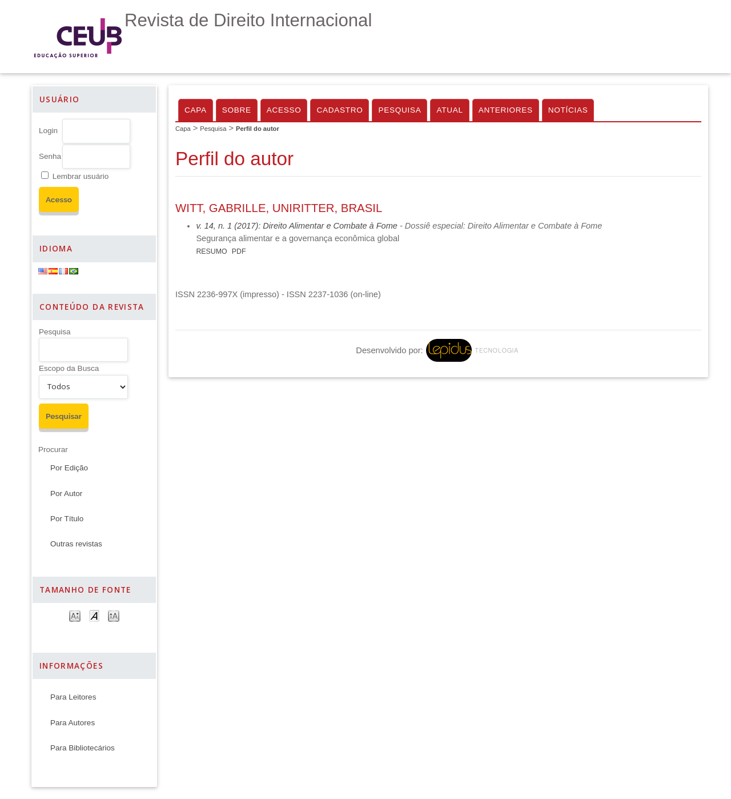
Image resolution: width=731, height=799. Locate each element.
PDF (239, 251)
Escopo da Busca (69, 368)
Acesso (284, 110)
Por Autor (66, 493)
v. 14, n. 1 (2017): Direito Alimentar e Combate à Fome (296, 225)
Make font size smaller (75, 615)
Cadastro (339, 110)
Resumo (211, 251)
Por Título (66, 518)
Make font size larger (113, 615)
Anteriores (506, 110)
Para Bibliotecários (82, 748)
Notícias (568, 110)
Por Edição (69, 468)
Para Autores (72, 722)
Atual (449, 110)
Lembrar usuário (81, 176)
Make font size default (94, 615)
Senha (50, 156)
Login (48, 130)
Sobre (236, 110)
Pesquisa (55, 331)
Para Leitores (73, 697)
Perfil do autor (257, 128)
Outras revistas (76, 544)
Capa (195, 110)
